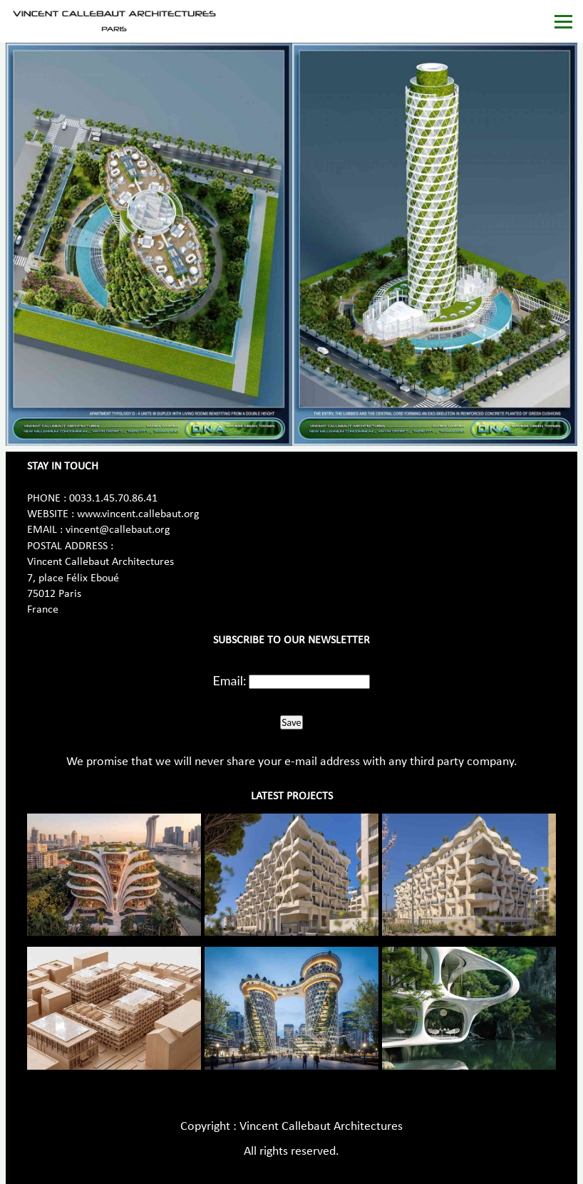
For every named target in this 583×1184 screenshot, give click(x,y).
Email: (230, 680)
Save (291, 722)
